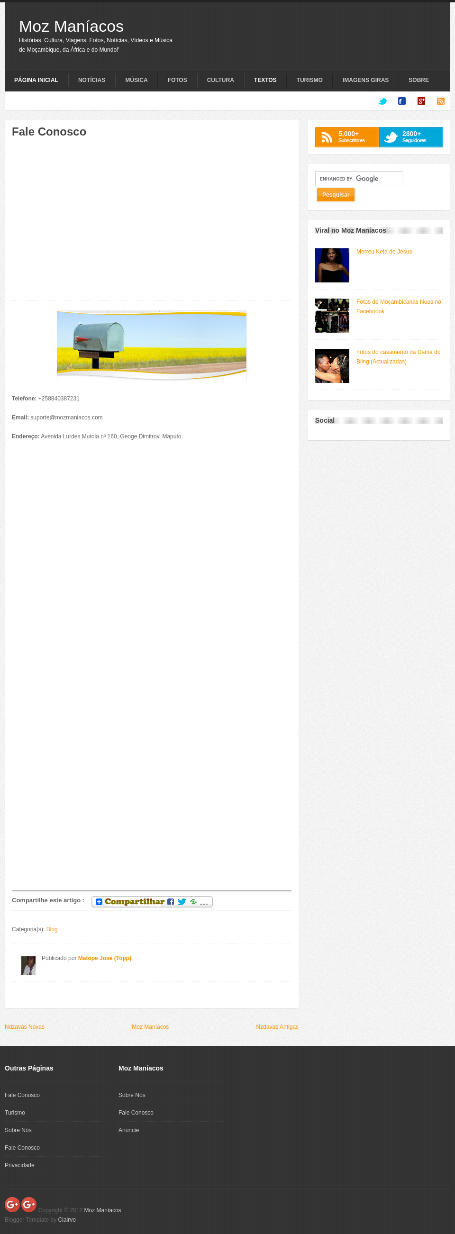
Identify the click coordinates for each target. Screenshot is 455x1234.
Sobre (419, 80)
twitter (382, 100)
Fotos (177, 80)
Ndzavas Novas (25, 1027)
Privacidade (20, 1165)
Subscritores (356, 136)
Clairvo (67, 1219)
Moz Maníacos (71, 26)
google (421, 100)
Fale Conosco (22, 1095)
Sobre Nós (18, 1130)
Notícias (91, 80)
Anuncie (128, 1130)
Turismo (310, 80)
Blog (52, 929)
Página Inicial (36, 80)
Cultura (220, 80)
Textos (265, 80)
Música (136, 80)
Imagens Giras (366, 80)
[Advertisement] (91, 224)
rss (440, 100)
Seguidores (420, 136)
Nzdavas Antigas (277, 1027)
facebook (401, 100)
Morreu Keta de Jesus (384, 251)
